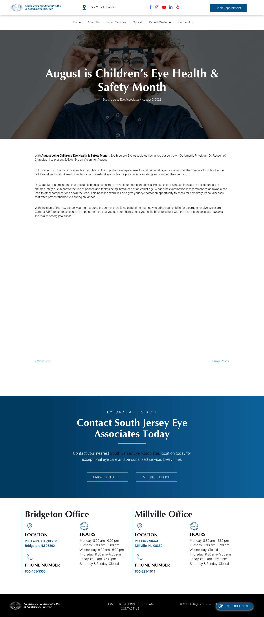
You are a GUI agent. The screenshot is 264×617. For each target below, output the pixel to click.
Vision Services (116, 22)
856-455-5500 (35, 571)
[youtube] (164, 8)
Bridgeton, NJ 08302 (40, 546)
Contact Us (185, 22)
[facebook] (150, 8)
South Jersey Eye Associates (135, 453)
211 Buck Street (146, 541)
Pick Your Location (102, 7)
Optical (137, 22)
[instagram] (157, 8)
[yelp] (177, 8)
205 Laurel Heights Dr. (41, 541)
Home (77, 22)
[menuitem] (113, 604)
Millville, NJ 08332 (148, 546)
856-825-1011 (145, 571)
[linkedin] (171, 8)
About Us (94, 22)
